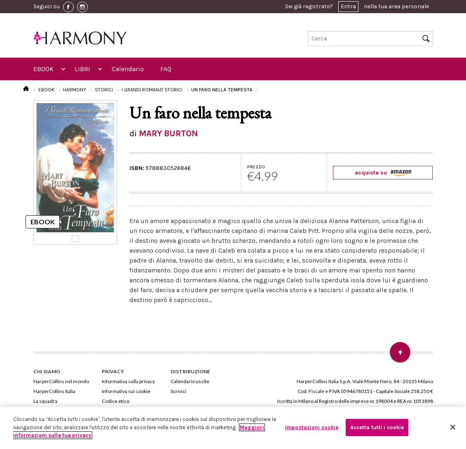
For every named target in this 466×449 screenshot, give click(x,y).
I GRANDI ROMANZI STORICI (152, 90)
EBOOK (43, 69)
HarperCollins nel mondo (61, 381)
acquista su (383, 172)
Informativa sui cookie (126, 391)
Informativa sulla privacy (128, 381)
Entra (348, 6)
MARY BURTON (168, 133)
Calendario (128, 69)
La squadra (45, 401)
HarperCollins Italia (54, 391)
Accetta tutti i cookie (377, 427)
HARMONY (74, 90)
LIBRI (82, 69)
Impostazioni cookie (311, 427)
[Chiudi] (453, 427)
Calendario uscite (190, 381)
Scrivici (178, 391)
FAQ (165, 69)
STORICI (104, 90)
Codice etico (115, 401)
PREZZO (256, 166)
